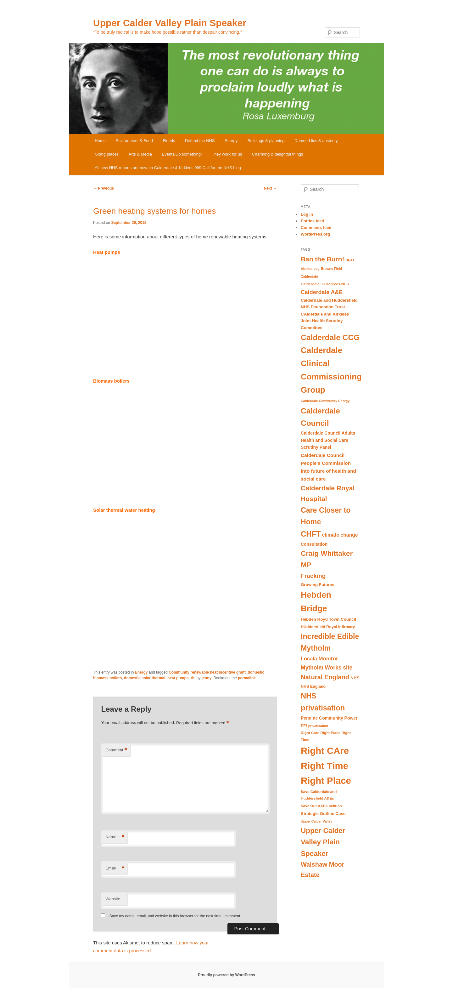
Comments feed (316, 227)
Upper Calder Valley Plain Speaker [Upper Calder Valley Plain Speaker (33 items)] (323, 842)
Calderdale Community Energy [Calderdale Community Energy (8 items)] (325, 401)
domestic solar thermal (144, 678)
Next (270, 188)
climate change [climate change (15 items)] (340, 535)
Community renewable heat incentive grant (207, 672)
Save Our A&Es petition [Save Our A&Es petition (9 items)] (321, 806)
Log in (307, 214)
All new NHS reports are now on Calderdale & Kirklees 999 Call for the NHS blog (168, 167)
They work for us (227, 154)
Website (112, 899)
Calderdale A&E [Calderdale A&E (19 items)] (322, 292)
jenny (206, 678)
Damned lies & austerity (316, 140)
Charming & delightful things (277, 154)
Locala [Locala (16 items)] (309, 658)
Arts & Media (140, 154)
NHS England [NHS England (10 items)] (313, 686)
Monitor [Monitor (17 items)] (328, 659)
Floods (169, 140)
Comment (116, 750)
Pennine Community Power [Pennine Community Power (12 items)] (329, 718)
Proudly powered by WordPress (226, 975)
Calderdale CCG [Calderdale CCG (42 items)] (330, 337)
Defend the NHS (200, 140)
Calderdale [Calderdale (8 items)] (309, 276)
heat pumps (177, 678)
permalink (247, 678)
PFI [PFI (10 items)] (304, 726)
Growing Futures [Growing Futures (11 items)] (317, 584)
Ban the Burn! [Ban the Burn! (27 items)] (322, 259)
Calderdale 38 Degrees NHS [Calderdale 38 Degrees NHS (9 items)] (325, 284)
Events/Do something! (182, 154)
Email (114, 868)
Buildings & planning (266, 140)
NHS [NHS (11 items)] (354, 677)
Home (100, 140)
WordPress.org (315, 234)
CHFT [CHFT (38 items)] (311, 534)
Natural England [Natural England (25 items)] (325, 677)
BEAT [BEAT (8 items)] (349, 260)
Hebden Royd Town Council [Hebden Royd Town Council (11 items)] (328, 619)
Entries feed (312, 221)
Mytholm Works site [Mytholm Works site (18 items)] (326, 667)
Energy (231, 140)
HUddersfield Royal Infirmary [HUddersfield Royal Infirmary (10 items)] (328, 627)
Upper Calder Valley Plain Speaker (169, 23)
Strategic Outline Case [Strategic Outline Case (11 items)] (323, 813)
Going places (107, 154)
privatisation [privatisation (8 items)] (318, 726)
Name (114, 837)
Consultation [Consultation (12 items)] (314, 544)
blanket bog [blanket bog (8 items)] (310, 269)
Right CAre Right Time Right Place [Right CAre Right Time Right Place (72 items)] (326, 765)
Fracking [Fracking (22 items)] (313, 576)
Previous (103, 188)
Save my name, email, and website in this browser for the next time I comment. (175, 916)
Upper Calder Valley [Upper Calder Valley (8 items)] (316, 821)
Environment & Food (134, 140)
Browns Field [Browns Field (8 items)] (331, 269)
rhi (193, 678)
